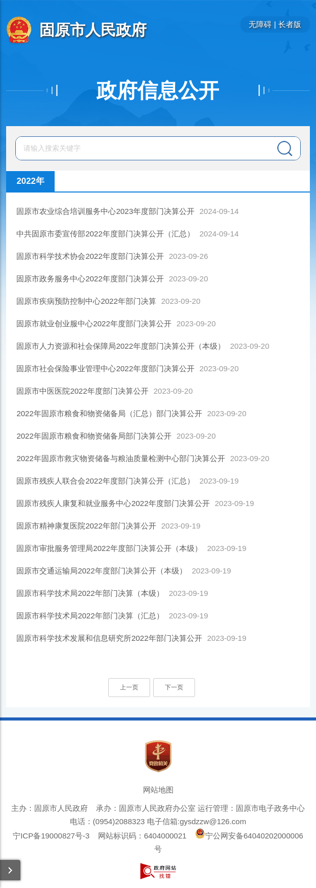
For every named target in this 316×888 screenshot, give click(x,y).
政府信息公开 (157, 90)
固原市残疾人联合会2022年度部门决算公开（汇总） (105, 480)
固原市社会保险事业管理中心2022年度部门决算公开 (105, 368)
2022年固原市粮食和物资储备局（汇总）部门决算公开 (109, 413)
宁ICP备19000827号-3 (51, 835)
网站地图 (158, 789)
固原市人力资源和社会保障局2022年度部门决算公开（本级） (120, 346)
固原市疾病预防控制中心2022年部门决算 (86, 301)
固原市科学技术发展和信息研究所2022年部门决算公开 (109, 638)
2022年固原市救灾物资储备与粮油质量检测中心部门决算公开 (120, 458)
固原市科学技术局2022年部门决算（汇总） (89, 615)
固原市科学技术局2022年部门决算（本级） (89, 593)
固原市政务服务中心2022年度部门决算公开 (89, 278)
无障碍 (260, 24)
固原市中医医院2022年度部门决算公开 (82, 391)
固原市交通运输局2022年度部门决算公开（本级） (101, 570)
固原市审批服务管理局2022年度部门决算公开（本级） (109, 548)
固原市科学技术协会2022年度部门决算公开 (89, 256)
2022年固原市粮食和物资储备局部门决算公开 (93, 435)
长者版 (289, 24)
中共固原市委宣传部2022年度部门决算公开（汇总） (105, 233)
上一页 (129, 687)
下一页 (174, 687)
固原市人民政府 (93, 29)
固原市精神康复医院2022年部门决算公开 (86, 525)
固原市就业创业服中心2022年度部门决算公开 (93, 323)
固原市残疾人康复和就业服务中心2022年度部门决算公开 (112, 503)
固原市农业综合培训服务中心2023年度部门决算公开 (105, 211)
